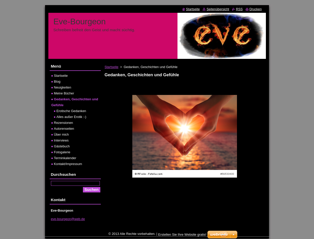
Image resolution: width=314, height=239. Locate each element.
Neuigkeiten (62, 87)
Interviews (61, 140)
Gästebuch (62, 146)
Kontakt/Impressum (68, 164)
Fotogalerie (62, 152)
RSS (239, 9)
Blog (57, 81)
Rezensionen (63, 123)
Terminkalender (65, 158)
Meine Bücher (64, 93)
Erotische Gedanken (71, 111)
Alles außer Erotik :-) (71, 117)
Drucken (256, 9)
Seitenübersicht (218, 9)
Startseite (111, 67)
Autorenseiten (64, 129)
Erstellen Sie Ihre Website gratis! (182, 236)
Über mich (61, 134)
